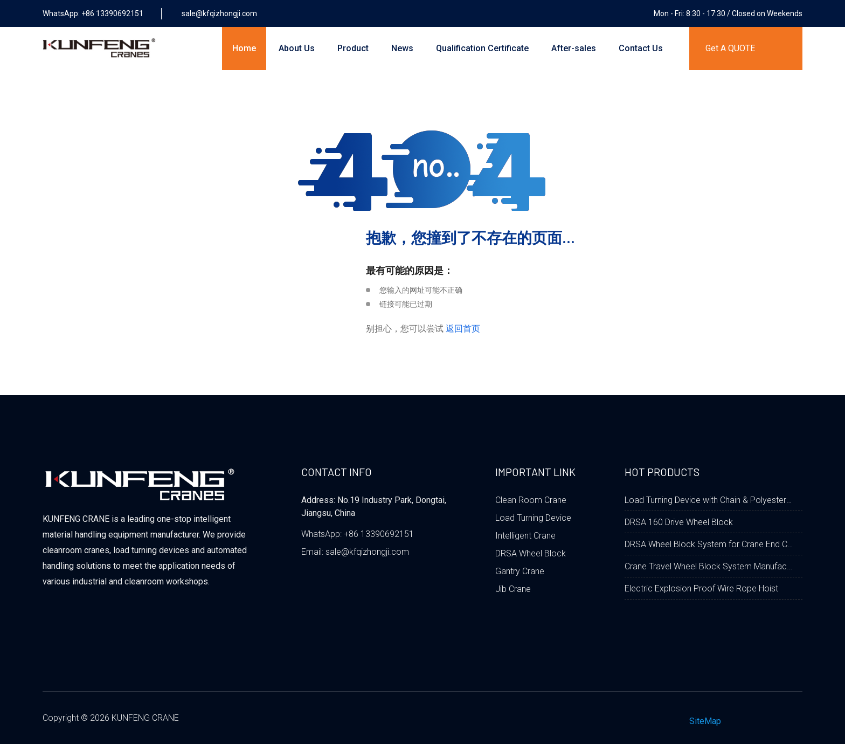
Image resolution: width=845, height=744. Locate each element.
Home (244, 48)
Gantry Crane (519, 571)
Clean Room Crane (530, 500)
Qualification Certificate (482, 48)
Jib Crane (513, 589)
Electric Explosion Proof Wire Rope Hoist (701, 588)
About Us (297, 48)
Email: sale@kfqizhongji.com (355, 552)
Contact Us (641, 48)
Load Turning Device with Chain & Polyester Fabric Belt (709, 500)
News (402, 48)
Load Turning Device (533, 518)
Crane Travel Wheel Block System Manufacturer (709, 566)
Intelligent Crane (525, 536)
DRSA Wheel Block (530, 553)
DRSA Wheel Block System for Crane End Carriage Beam (709, 544)
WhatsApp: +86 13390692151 (357, 534)
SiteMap (705, 721)
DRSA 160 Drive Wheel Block (679, 522)
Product (353, 48)
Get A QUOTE (730, 48)
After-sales (573, 48)
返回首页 (463, 328)
